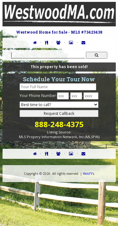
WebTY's (88, 173)
